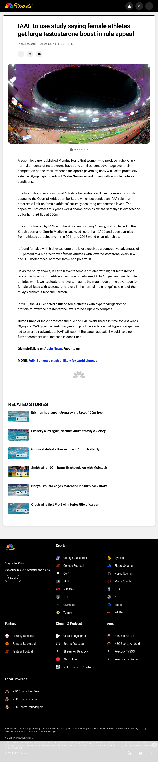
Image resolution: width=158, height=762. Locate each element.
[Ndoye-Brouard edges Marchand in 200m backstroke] (18, 490)
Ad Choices (10, 728)
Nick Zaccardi (28, 44)
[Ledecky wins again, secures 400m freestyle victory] (18, 435)
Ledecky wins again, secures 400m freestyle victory (68, 431)
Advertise (23, 728)
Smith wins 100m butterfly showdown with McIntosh (69, 468)
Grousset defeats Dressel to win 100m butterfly (65, 449)
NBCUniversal (25, 737)
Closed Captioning (50, 728)
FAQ (63, 728)
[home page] (19, 6)
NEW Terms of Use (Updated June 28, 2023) (122, 728)
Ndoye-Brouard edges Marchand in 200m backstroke (69, 486)
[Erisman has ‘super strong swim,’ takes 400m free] (18, 416)
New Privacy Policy (15, 731)
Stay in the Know (14, 563)
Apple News (53, 349)
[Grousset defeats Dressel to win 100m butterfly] (18, 453)
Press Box (92, 728)
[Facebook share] (21, 54)
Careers (34, 728)
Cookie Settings (48, 731)
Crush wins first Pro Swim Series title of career (64, 504)
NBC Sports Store (76, 728)
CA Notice (32, 731)
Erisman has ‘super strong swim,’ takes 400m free (67, 412)
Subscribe (13, 578)
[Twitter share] (30, 54)
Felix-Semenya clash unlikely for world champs (62, 361)
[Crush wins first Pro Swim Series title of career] (18, 508)
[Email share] (39, 54)
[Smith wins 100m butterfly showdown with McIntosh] (18, 471)
